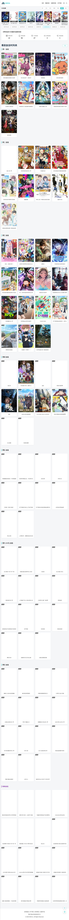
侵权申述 (42, 911)
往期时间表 (53, 3)
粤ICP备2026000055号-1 (34, 914)
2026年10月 (30, 26)
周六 (62, 8)
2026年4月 (46, 26)
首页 (43, 3)
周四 (54, 8)
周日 (66, 8)
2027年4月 (14, 26)
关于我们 (60, 3)
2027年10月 (6, 26)
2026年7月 (38, 26)
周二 (46, 8)
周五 (58, 8)
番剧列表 (47, 3)
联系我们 (37, 911)
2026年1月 (54, 26)
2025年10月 (62, 26)
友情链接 (26, 911)
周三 (50, 8)
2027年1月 (22, 26)
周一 (43, 8)
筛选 (65, 45)
